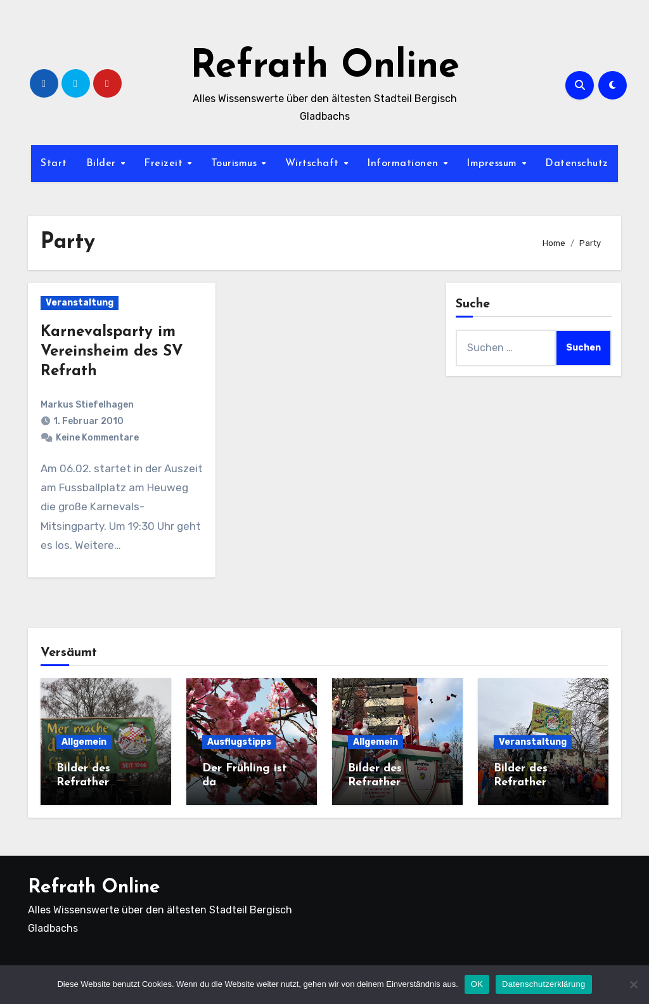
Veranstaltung (79, 302)
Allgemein (83, 742)
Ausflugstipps (239, 742)
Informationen (404, 163)
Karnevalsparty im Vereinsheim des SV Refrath (112, 352)
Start (54, 163)
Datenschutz (576, 163)
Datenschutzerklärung (543, 984)
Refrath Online (324, 67)
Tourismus (235, 163)
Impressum (493, 163)
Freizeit (165, 163)
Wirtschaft (314, 163)
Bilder (103, 163)
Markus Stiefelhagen (87, 404)
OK (477, 984)
